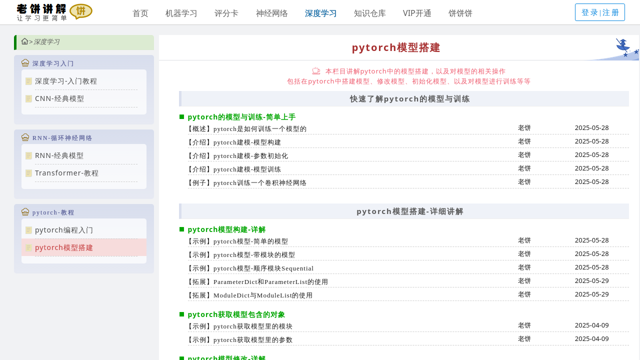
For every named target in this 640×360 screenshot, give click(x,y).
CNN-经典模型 (59, 98)
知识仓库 (370, 13)
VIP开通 (417, 13)
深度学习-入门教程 (66, 81)
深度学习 (321, 13)
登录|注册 (601, 12)
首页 (140, 13)
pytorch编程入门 (64, 229)
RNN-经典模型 (59, 155)
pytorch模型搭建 (64, 247)
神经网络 (272, 13)
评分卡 (226, 13)
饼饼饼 (460, 13)
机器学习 (182, 13)
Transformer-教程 (67, 173)
